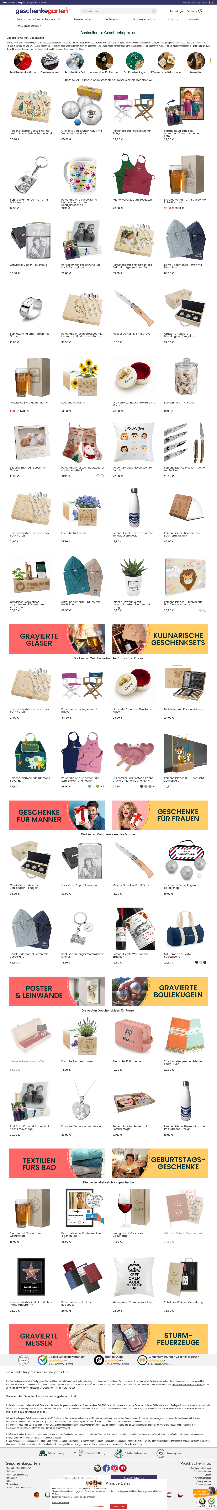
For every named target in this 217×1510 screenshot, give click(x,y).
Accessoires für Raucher (104, 70)
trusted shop (97, 1468)
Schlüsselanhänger (135, 70)
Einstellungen (98, 1506)
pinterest (123, 1468)
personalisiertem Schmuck (187, 1384)
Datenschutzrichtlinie (60, 1502)
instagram (114, 1468)
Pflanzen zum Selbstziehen (166, 70)
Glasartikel (196, 70)
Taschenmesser (50, 70)
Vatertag (173, 19)
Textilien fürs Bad (75, 70)
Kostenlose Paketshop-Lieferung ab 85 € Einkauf (24, 2)
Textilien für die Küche (23, 70)
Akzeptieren (119, 1506)
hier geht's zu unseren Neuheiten (26, 1411)
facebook (106, 1468)
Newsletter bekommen (134, 1477)
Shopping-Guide (204, 1484)
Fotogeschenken (18, 1387)
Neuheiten (194, 19)
